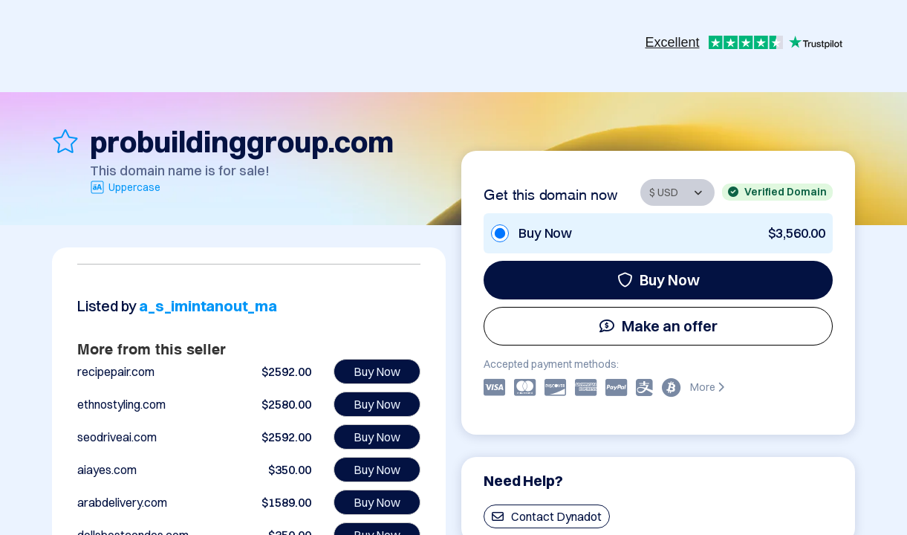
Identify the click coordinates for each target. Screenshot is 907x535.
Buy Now (658, 279)
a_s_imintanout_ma (208, 305)
